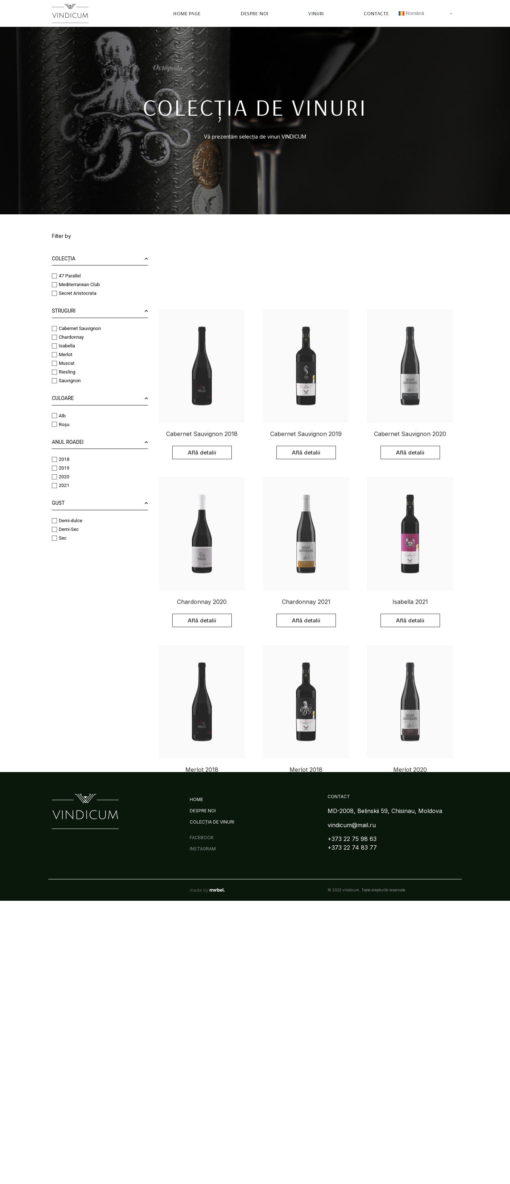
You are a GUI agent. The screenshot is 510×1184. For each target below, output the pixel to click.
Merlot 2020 (410, 1114)
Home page (187, 11)
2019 (55, 468)
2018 (55, 459)
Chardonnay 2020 (202, 946)
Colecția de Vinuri (212, 822)
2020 (55, 476)
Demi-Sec (60, 529)
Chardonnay (62, 337)
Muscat (58, 363)
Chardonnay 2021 (306, 946)
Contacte (376, 11)
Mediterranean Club (70, 284)
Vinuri (316, 11)
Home (196, 799)
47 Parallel (61, 276)
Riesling (58, 372)
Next (329, 1147)
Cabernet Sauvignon (71, 328)
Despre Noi (254, 11)
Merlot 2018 (201, 1114)
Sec (54, 537)
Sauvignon (61, 380)
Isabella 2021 (410, 946)
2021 (55, 485)
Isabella (58, 345)
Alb (53, 415)
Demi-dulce (62, 520)
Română (411, 11)
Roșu (55, 424)
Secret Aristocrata (69, 293)
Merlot (57, 354)
